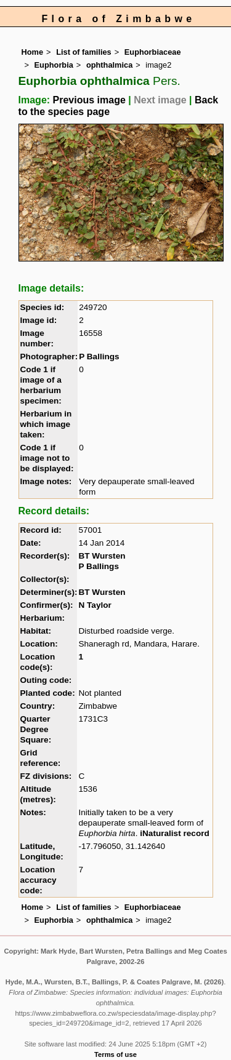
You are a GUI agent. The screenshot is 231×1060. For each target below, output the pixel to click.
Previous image (89, 100)
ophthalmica (109, 65)
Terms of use (115, 1054)
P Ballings (99, 356)
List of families (83, 52)
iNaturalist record (174, 833)
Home (33, 52)
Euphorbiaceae (152, 52)
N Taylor (94, 605)
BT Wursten (101, 555)
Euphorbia (53, 65)
